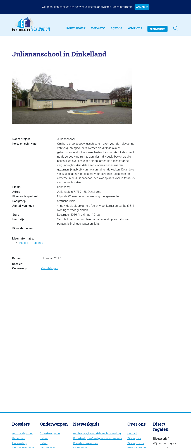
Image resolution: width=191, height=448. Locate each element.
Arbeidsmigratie (50, 433)
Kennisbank (75, 28)
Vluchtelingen (49, 268)
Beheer (44, 438)
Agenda (116, 28)
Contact (132, 433)
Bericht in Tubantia (31, 243)
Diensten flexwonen (85, 443)
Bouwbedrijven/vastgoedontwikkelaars (97, 438)
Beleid (43, 443)
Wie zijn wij (134, 438)
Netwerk (98, 28)
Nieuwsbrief (157, 29)
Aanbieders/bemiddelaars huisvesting (97, 433)
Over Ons (135, 28)
